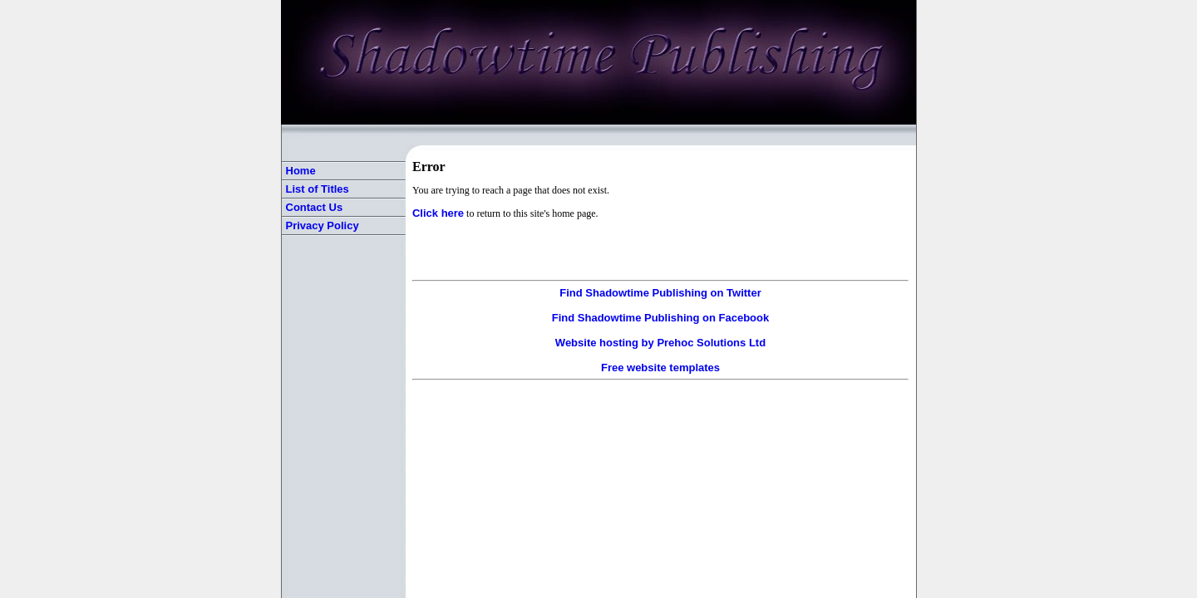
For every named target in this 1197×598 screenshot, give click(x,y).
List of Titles (317, 189)
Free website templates (660, 367)
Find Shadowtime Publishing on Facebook (660, 317)
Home (301, 170)
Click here (438, 213)
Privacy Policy (322, 225)
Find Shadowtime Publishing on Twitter (660, 293)
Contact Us (314, 207)
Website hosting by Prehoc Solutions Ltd (660, 342)
